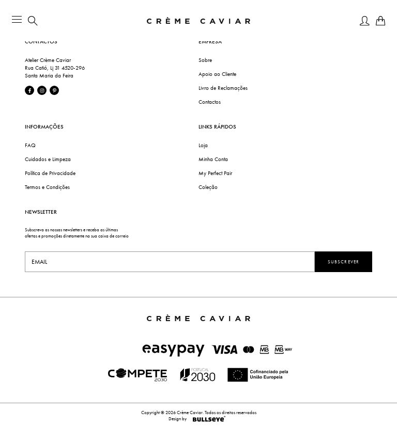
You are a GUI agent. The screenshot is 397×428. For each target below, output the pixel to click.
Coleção (208, 187)
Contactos (209, 102)
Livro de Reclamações (223, 88)
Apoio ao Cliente (217, 74)
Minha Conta (213, 159)
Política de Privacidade (50, 173)
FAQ (30, 145)
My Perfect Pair (215, 173)
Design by (198, 419)
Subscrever (343, 262)
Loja (203, 145)
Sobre (205, 60)
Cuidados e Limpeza (48, 159)
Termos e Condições (47, 187)
